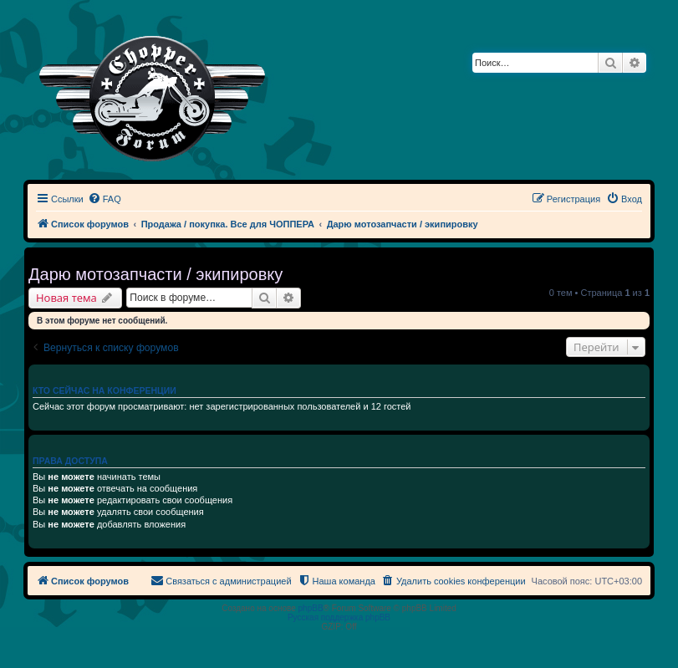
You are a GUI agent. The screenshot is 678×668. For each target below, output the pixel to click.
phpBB (311, 608)
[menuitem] (104, 199)
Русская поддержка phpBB (339, 617)
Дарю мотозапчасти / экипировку (155, 274)
